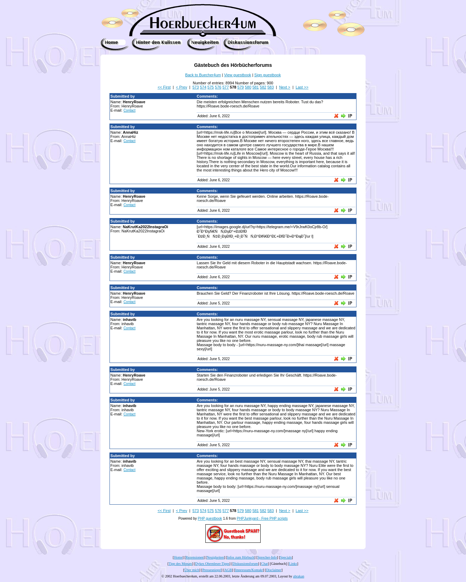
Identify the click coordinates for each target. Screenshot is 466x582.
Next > (284, 87)
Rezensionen (195, 557)
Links (293, 564)
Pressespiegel (211, 570)
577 (226, 87)
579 (241, 87)
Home (178, 557)
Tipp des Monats (180, 564)
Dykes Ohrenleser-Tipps (212, 564)
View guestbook (237, 75)
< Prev (181, 87)
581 (255, 87)
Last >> (302, 87)
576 (218, 87)
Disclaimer (273, 570)
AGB (228, 570)
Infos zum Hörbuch (240, 557)
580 (248, 87)
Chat (264, 564)
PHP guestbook (210, 518)
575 (210, 87)
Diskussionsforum (245, 564)
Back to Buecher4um (203, 75)
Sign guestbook (267, 75)
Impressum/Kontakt (249, 570)
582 (263, 87)
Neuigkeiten (215, 557)
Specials (286, 557)
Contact (129, 110)
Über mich (191, 570)
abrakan (298, 576)
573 (195, 87)
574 (203, 87)
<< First (163, 87)
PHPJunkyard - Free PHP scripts (262, 518)
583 (270, 87)
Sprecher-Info (267, 557)
